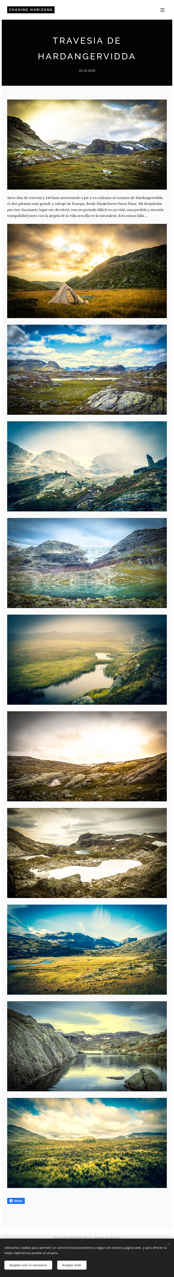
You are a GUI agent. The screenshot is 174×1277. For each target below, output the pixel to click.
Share (16, 1201)
